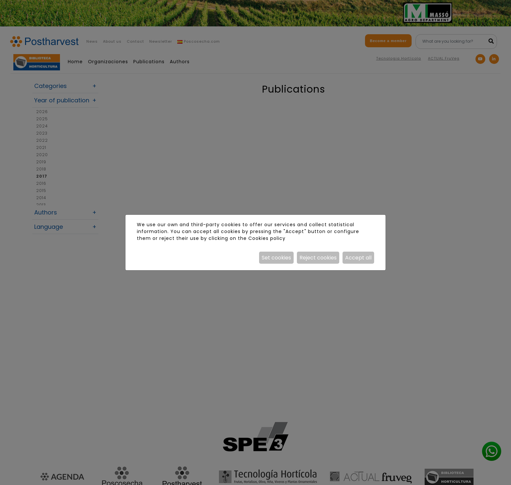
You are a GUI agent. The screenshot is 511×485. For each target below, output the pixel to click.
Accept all (358, 257)
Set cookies (276, 257)
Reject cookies (318, 257)
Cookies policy (266, 238)
